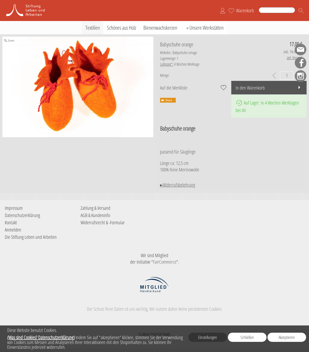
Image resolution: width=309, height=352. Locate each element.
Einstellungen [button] (207, 337)
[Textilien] (92, 27)
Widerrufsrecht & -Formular (103, 222)
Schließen (247, 337)
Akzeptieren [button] (287, 337)
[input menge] (286, 75)
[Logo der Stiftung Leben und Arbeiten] (29, 5)
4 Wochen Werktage (179, 64)
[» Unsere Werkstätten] (204, 27)
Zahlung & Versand (95, 208)
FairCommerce (164, 262)
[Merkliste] (231, 10)
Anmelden (13, 229)
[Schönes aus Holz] (121, 27)
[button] (301, 10)
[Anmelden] (222, 10)
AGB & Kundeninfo (95, 215)
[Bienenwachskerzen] (160, 27)
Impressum (14, 208)
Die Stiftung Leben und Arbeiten (31, 237)
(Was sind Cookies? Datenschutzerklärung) (41, 337)
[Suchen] (277, 10)
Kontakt (11, 222)
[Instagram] (301, 76)
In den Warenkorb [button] (250, 87)
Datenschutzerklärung (22, 215)
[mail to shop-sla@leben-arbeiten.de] (301, 49)
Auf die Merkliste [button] (173, 87)
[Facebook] (301, 63)
